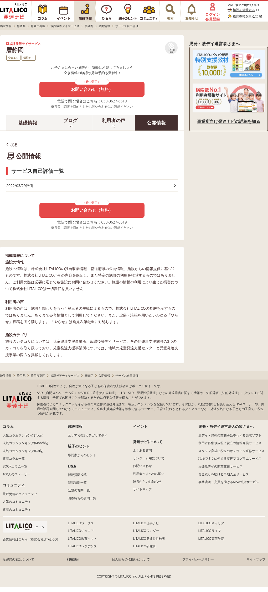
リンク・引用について (148, 458)
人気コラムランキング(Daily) (23, 451)
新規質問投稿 (77, 474)
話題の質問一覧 (79, 490)
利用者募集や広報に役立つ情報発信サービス (229, 443)
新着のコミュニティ (17, 509)
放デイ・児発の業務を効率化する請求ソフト (229, 435)
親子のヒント (79, 446)
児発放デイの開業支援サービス (220, 466)
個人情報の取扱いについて (131, 559)
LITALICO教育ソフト (82, 538)
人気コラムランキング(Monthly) (25, 443)
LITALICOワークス (81, 523)
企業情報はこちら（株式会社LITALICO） (31, 539)
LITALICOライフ (209, 530)
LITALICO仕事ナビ (146, 523)
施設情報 (75, 426)
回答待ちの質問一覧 (82, 498)
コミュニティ (14, 484)
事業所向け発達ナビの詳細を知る (228, 121)
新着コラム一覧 (14, 458)
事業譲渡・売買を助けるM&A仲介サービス (228, 482)
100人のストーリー (16, 474)
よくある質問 (142, 450)
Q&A (72, 465)
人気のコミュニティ (17, 501)
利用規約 (73, 559)
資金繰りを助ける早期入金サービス (223, 474)
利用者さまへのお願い (148, 473)
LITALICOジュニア (81, 530)
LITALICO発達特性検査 (149, 538)
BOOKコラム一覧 (15, 466)
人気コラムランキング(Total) (23, 435)
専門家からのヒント (82, 455)
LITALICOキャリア (211, 523)
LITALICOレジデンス (82, 546)
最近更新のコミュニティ (20, 494)
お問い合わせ (142, 466)
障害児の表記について (18, 559)
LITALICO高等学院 (211, 538)
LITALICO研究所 (144, 546)
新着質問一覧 (77, 482)
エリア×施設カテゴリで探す (87, 435)
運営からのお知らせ (147, 481)
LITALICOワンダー (146, 530)
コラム (8, 426)
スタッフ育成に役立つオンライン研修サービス (231, 451)
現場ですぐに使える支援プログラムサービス (229, 458)
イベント (140, 426)
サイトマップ (142, 489)
